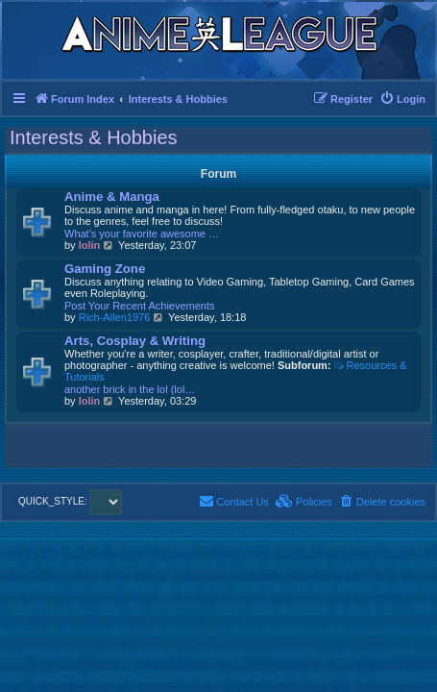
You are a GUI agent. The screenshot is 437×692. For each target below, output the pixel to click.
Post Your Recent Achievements (139, 305)
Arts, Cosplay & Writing (135, 341)
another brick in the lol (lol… (129, 389)
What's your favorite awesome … (141, 233)
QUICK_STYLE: (70, 501)
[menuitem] (402, 99)
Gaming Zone (104, 268)
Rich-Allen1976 (115, 317)
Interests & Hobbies (94, 137)
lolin (90, 245)
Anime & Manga (111, 196)
